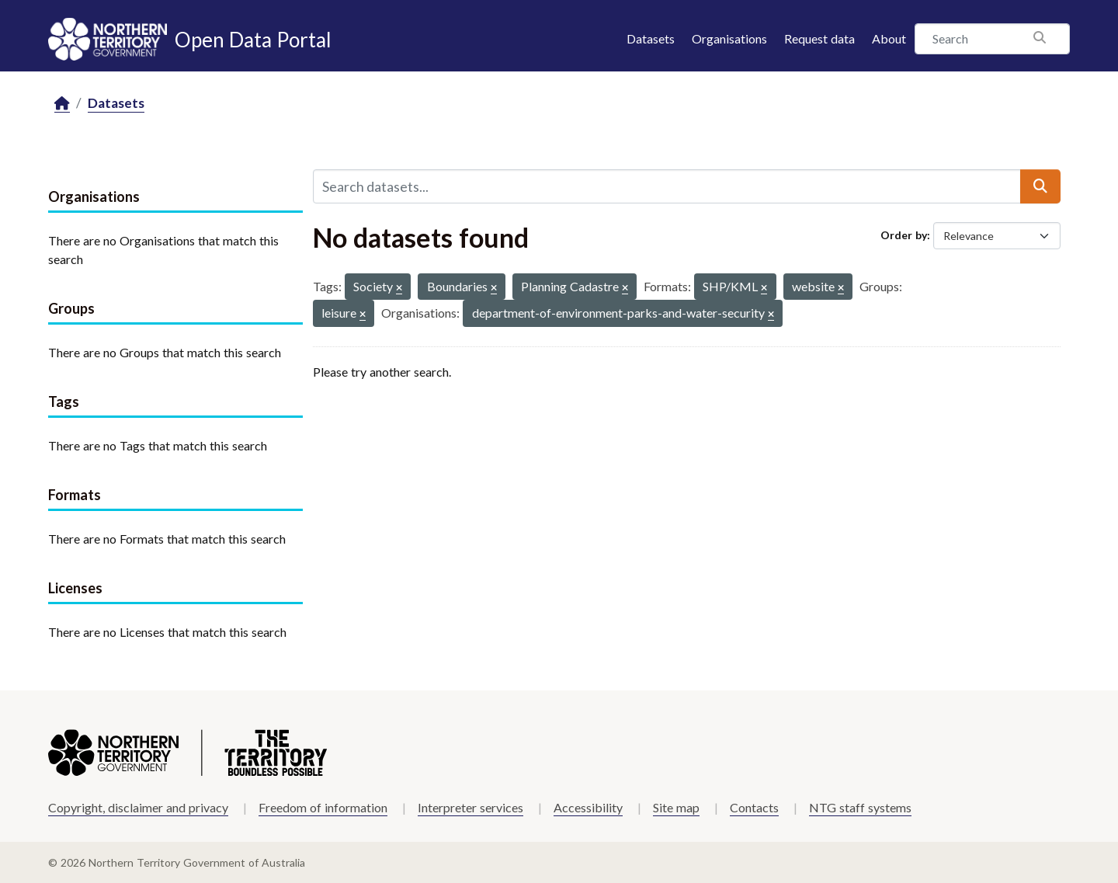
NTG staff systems (860, 807)
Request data (819, 38)
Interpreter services (470, 807)
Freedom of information (323, 807)
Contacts (754, 807)
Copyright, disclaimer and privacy (138, 807)
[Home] (62, 104)
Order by (903, 235)
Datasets (651, 38)
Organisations (729, 38)
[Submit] (1040, 186)
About (889, 38)
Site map (676, 807)
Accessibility (588, 807)
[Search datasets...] (667, 186)
